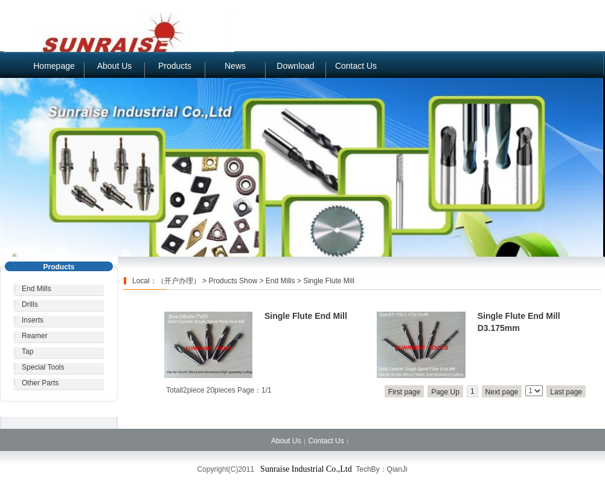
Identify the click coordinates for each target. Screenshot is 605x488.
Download (295, 66)
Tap (27, 351)
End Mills (36, 288)
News (235, 66)
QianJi (397, 469)
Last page (566, 392)
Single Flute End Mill (305, 316)
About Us (114, 66)
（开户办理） (178, 281)
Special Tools (43, 367)
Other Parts (40, 383)
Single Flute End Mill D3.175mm (519, 322)
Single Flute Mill (328, 281)
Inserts (32, 320)
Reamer (35, 336)
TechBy (367, 469)
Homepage (54, 66)
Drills (30, 304)
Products (174, 66)
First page (404, 392)
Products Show (232, 281)
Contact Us (356, 66)
